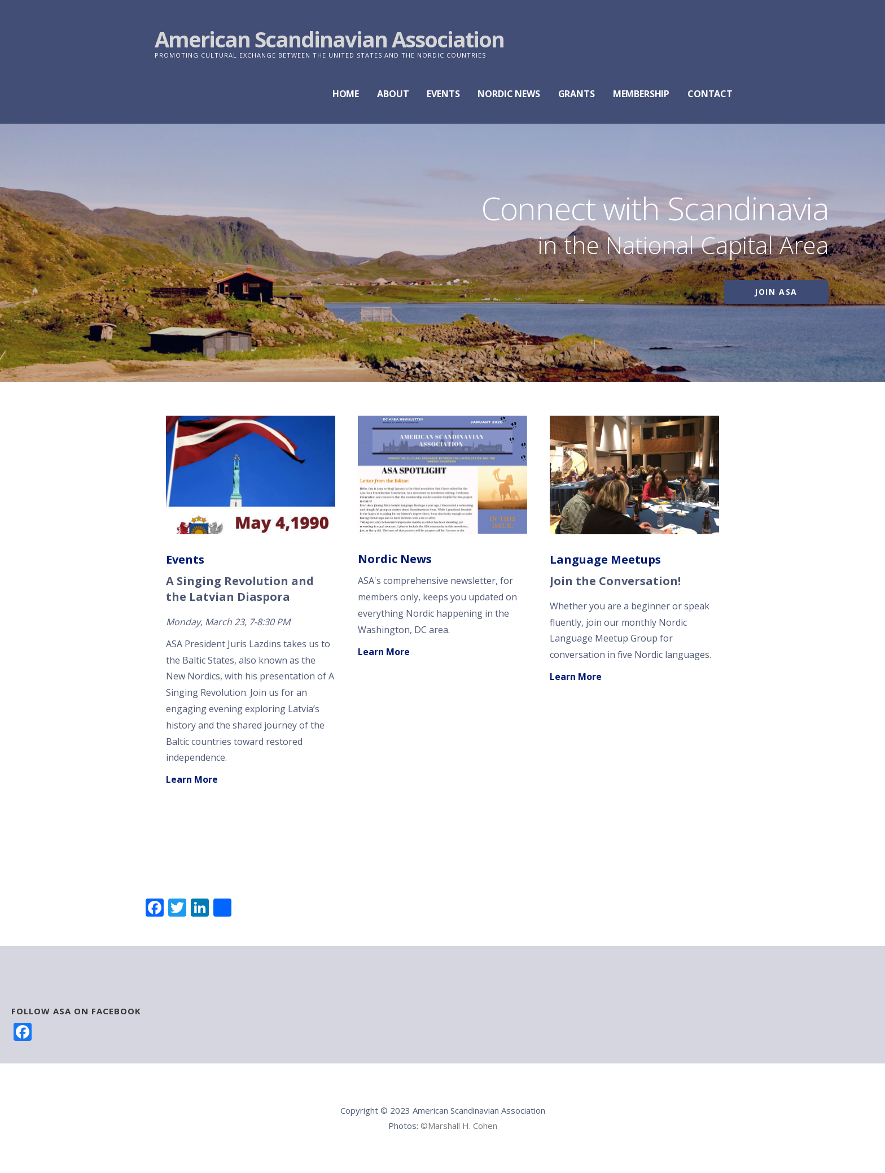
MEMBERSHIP (641, 94)
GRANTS (576, 94)
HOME (345, 94)
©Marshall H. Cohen (458, 1125)
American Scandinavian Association (329, 39)
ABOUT (393, 94)
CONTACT (710, 94)
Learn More (192, 779)
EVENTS (443, 94)
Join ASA (776, 291)
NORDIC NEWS (508, 94)
